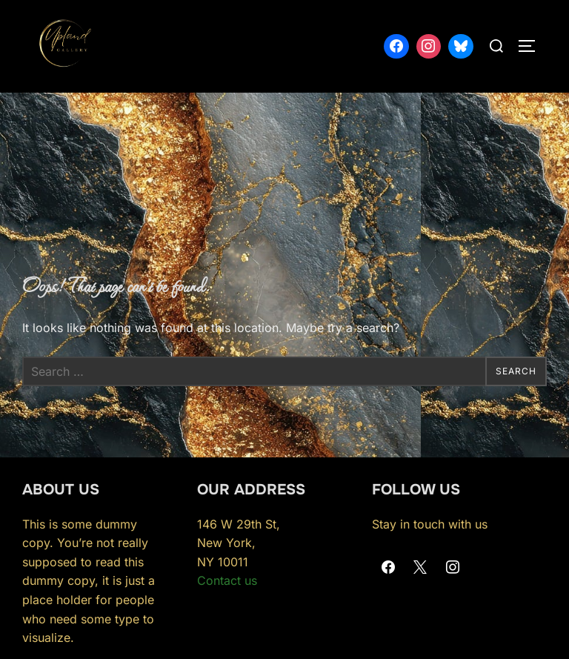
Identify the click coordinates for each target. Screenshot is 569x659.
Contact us (227, 580)
